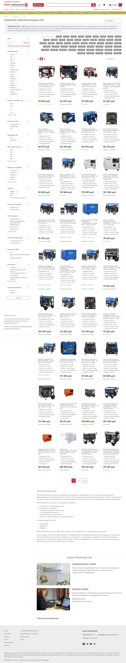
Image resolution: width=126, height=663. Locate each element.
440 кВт (81, 53)
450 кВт (90, 53)
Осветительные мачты (22, 13)
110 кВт (118, 43)
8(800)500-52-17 (117, 9)
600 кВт (117, 53)
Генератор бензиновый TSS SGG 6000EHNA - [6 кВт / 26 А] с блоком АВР (68, 221)
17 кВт (86, 40)
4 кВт (73, 36)
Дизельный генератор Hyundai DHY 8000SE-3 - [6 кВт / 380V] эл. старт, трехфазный (111, 177)
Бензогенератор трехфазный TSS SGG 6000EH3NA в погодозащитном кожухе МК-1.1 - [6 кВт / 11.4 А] (68, 269)
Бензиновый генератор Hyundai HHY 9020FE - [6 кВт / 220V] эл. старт (111, 130)
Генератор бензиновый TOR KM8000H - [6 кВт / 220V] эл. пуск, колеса (89, 84)
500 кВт (99, 53)
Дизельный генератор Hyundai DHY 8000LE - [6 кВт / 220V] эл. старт (46, 405)
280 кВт (63, 50)
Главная (6, 9)
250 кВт (45, 50)
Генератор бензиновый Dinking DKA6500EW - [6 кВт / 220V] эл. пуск (90, 130)
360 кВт (99, 50)
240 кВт (117, 46)
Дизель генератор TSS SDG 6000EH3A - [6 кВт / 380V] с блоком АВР (46, 360)
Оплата (6, 639)
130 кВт (55, 46)
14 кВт (62, 40)
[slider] (8, 46)
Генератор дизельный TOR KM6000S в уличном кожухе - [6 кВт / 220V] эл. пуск (68, 406)
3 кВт (66, 36)
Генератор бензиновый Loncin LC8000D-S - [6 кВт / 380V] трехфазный (111, 267)
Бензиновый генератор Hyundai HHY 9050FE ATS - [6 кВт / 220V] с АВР (111, 360)
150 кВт (73, 46)
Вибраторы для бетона (95, 13)
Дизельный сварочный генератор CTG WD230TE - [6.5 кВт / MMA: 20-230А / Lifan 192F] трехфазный (111, 451)
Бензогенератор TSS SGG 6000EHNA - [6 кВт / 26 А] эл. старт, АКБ (46, 221)
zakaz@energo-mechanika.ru (101, 9)
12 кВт (54, 40)
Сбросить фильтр (47, 36)
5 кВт (81, 36)
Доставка (6, 636)
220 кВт (108, 46)
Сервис (18, 9)
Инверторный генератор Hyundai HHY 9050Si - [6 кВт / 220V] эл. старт (68, 360)
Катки (57, 13)
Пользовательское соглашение (29, 633)
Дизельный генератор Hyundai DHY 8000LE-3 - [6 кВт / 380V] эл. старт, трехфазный (90, 406)
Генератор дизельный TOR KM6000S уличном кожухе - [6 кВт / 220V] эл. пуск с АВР (46, 451)
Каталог (38, 5)
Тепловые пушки (38, 13)
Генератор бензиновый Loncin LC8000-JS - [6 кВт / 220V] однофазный (46, 84)
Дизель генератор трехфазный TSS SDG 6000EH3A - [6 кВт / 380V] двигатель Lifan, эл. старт (111, 316)
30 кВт (51, 43)
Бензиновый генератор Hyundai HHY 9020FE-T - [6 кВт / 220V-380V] (89, 315)
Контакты (32, 9)
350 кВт (90, 50)
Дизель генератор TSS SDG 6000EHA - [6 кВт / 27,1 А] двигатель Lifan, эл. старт (68, 177)
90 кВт (100, 43)
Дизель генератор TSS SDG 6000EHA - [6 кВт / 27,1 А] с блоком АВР (89, 267)
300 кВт (72, 50)
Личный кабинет (8, 642)
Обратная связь (24, 636)
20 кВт (102, 40)
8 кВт (103, 36)
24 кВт (118, 40)
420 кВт (117, 50)
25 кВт (43, 43)
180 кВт (90, 46)
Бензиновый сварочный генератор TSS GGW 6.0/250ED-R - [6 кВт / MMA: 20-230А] (110, 406)
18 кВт (94, 40)
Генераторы (7, 13)
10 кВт (118, 36)
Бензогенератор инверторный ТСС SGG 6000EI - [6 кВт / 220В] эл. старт (46, 131)
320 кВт (81, 50)
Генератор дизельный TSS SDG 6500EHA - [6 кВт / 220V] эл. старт (68, 315)
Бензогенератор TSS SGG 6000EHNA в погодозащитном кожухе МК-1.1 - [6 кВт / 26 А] (90, 222)
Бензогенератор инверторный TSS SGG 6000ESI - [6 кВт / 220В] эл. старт (68, 131)
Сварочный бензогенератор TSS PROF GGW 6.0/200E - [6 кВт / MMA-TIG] (68, 451)
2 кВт (59, 36)
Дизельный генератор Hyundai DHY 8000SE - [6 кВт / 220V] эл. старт (90, 176)
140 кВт (64, 46)
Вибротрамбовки (79, 13)
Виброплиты (66, 13)
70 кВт (84, 43)
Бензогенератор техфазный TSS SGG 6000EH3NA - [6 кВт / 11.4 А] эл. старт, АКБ (111, 222)
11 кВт (46, 40)
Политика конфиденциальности (29, 630)
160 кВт (81, 46)
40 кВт (59, 43)
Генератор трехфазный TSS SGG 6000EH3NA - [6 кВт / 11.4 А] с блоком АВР (46, 267)
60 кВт (76, 43)
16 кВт (78, 40)
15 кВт (70, 40)
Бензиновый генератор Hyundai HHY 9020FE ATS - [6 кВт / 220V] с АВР (46, 176)
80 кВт (92, 43)
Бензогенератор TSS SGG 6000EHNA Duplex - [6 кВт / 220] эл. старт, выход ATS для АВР (111, 85)
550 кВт (108, 53)
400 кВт (108, 50)
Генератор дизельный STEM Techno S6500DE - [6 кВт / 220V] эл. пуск (47, 315)
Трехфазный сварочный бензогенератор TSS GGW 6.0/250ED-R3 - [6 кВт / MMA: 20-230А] (90, 451)
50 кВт (68, 43)
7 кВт (95, 36)
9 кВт (110, 36)
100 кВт (109, 43)
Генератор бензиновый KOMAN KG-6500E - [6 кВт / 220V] (68, 84)
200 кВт (99, 46)
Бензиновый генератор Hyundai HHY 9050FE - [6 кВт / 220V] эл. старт (90, 360)
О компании (24, 9)
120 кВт (46, 46)
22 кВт (110, 40)
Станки (49, 13)
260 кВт (54, 50)
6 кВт (88, 36)
